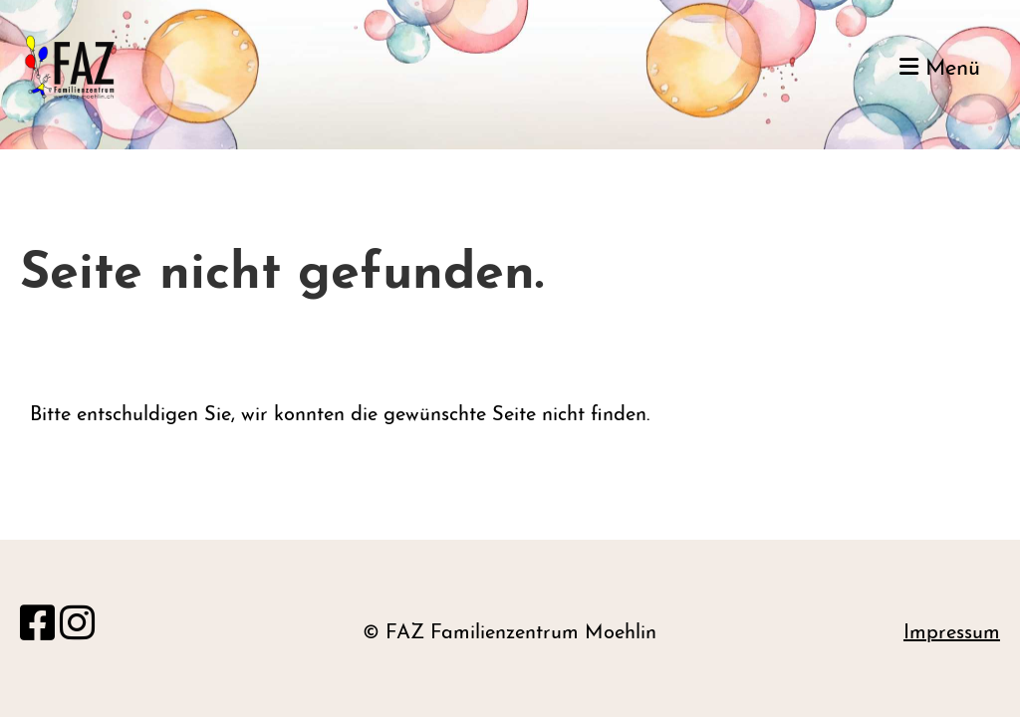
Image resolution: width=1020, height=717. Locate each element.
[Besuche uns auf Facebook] (37, 627)
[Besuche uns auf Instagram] (77, 627)
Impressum (951, 633)
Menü (939, 68)
